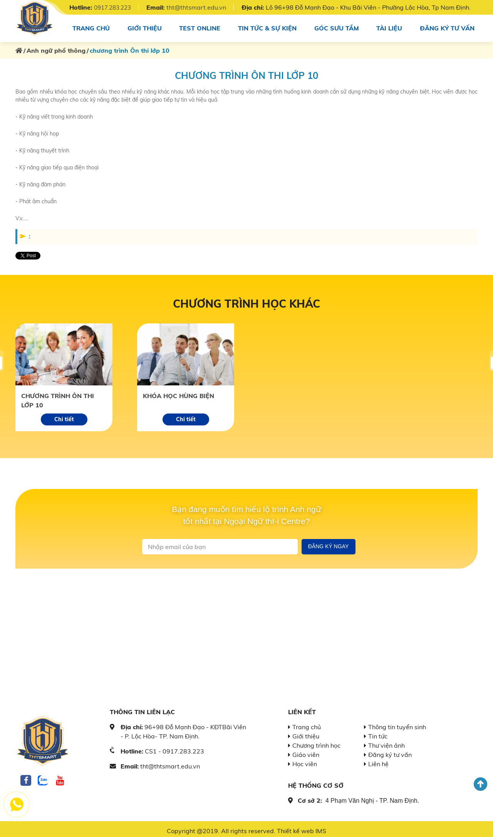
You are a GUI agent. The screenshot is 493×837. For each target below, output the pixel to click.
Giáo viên (305, 751)
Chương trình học (316, 742)
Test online (199, 26)
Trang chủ (89, 26)
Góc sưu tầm (337, 26)
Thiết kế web (295, 827)
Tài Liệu (389, 26)
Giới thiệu (143, 26)
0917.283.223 (115, 7)
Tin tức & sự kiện (267, 26)
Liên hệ (378, 760)
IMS (320, 827)
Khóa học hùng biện (178, 392)
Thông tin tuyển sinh (397, 723)
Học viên (304, 760)
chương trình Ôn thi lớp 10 (57, 396)
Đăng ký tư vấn (448, 26)
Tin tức (377, 733)
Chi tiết (64, 415)
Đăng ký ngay (328, 543)
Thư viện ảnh (386, 742)
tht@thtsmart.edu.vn (201, 7)
